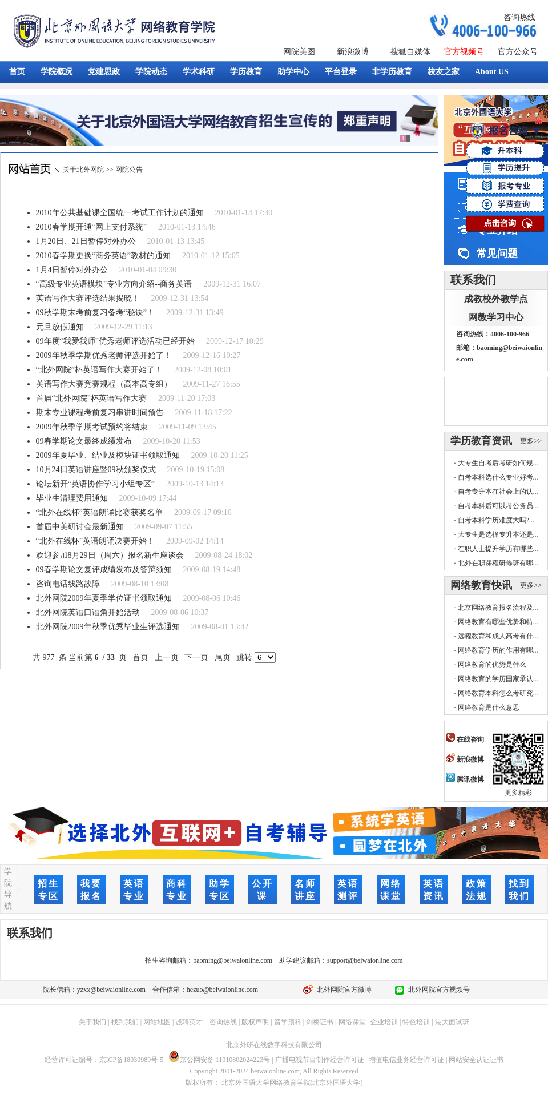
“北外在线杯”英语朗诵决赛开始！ (95, 541)
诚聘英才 (189, 1022)
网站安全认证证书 (476, 1060)
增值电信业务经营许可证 (406, 1060)
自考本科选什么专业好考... (498, 477)
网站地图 (157, 1022)
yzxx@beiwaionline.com (111, 990)
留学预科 (287, 1022)
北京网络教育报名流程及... (498, 608)
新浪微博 (353, 51)
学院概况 (56, 71)
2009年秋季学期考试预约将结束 (92, 427)
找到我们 (125, 1022)
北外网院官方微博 (342, 990)
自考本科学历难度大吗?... (496, 520)
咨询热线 (519, 17)
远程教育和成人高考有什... (498, 636)
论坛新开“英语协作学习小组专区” (95, 484)
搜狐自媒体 (410, 51)
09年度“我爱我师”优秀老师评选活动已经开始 (115, 341)
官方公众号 (518, 51)
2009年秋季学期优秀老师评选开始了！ (104, 355)
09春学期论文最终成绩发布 (84, 441)
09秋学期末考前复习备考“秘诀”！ (95, 312)
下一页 (197, 657)
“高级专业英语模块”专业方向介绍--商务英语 (114, 284)
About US (492, 71)
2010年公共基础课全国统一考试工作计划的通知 (120, 212)
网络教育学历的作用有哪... (498, 650)
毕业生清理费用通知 (72, 498)
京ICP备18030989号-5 (131, 1060)
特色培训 (416, 1022)
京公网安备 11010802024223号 (219, 1060)
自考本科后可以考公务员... (498, 506)
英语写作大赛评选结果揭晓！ (88, 298)
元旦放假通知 (60, 327)
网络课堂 (352, 1022)
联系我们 (473, 280)
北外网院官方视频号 (437, 990)
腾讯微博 (465, 779)
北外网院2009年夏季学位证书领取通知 (104, 598)
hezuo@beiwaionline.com (222, 990)
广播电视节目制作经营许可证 (319, 1060)
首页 (17, 71)
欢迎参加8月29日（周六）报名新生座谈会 (110, 555)
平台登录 (341, 71)
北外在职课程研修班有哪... (498, 563)
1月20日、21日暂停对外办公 (86, 241)
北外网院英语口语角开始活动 (88, 612)
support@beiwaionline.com (365, 960)
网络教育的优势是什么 (492, 665)
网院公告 (129, 170)
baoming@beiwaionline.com (232, 960)
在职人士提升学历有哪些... (498, 549)
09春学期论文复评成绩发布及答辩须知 (104, 569)
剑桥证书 (319, 1022)
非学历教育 (392, 71)
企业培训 (384, 1022)
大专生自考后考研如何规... (498, 463)
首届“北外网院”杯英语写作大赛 (91, 398)
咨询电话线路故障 (68, 584)
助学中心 (293, 71)
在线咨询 (465, 739)
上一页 (166, 657)
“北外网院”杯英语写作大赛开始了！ (99, 369)
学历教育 (246, 71)
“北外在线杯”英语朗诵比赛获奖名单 (99, 512)
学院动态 (151, 71)
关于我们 (92, 1022)
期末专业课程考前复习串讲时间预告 (100, 412)
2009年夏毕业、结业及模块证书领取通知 (108, 455)
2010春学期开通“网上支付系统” (91, 227)
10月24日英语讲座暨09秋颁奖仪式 (96, 469)
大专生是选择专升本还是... (498, 534)
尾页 (222, 657)
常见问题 (497, 253)
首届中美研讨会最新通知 (80, 526)
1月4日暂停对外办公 (72, 270)
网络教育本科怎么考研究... (498, 693)
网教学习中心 (496, 317)
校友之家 (444, 71)
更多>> (531, 441)
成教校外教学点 (496, 299)
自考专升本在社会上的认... (498, 492)
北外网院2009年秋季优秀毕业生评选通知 (108, 626)
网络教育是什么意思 (488, 707)
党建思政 (104, 71)
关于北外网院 (83, 170)
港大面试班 (452, 1022)
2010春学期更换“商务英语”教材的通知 (103, 255)
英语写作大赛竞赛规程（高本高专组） (104, 384)
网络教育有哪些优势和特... (498, 622)
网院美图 (299, 51)
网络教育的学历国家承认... (498, 679)
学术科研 (199, 71)
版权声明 (255, 1022)
